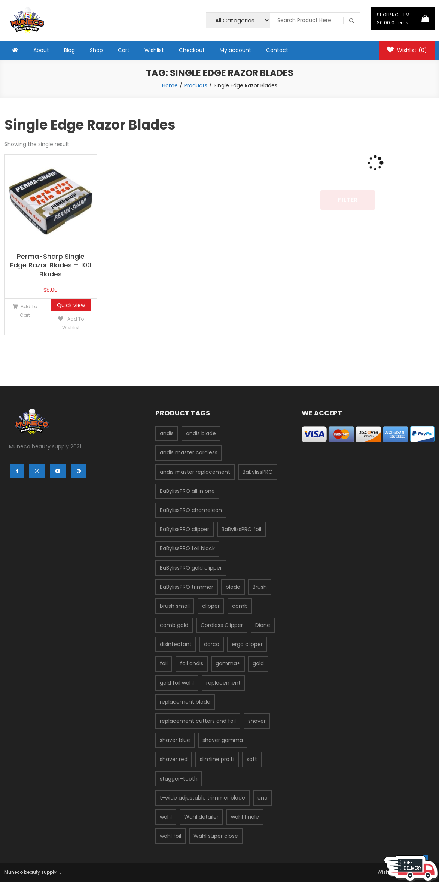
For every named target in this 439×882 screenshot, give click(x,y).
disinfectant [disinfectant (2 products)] (176, 644)
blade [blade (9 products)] (233, 587)
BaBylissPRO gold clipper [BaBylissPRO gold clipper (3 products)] (191, 568)
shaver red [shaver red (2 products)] (174, 759)
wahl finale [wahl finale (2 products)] (245, 817)
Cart (123, 50)
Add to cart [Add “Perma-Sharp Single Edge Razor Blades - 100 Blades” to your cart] (28, 310)
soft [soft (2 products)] (252, 759)
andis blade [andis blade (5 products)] (201, 433)
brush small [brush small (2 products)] (175, 606)
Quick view (71, 305)
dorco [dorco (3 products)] (211, 644)
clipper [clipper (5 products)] (211, 606)
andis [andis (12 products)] (167, 433)
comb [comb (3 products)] (240, 606)
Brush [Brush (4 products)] (260, 587)
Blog (69, 50)
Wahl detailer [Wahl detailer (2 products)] (201, 817)
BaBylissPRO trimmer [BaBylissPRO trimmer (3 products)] (186, 587)
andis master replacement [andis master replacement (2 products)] (195, 472)
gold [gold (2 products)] (258, 663)
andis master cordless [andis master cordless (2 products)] (188, 452)
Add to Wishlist (73, 323)
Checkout (192, 50)
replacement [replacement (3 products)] (223, 682)
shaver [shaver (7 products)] (257, 721)
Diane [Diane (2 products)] (262, 625)
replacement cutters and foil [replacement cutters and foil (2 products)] (198, 721)
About (41, 50)
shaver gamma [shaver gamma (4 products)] (222, 740)
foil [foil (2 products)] (164, 663)
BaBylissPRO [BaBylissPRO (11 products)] (258, 472)
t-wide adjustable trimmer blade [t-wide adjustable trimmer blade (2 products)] (202, 797)
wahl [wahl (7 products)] (166, 817)
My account (235, 50)
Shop (96, 50)
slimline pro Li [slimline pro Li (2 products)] (217, 759)
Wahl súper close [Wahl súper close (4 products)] (215, 836)
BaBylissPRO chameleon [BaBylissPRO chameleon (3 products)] (191, 510)
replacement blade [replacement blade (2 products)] (185, 702)
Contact (277, 50)
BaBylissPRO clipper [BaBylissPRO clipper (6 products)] (184, 529)
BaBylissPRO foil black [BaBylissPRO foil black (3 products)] (187, 548)
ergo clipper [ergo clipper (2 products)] (247, 644)
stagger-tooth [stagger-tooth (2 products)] (179, 778)
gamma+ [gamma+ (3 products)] (228, 663)
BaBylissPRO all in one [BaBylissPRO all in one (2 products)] (187, 491)
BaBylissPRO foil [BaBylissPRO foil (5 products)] (241, 529)
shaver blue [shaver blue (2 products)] (175, 740)
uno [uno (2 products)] (262, 797)
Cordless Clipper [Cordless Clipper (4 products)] (222, 625)
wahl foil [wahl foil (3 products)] (170, 836)
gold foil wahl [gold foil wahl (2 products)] (177, 682)
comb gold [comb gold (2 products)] (174, 625)
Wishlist (154, 50)
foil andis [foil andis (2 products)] (191, 663)
